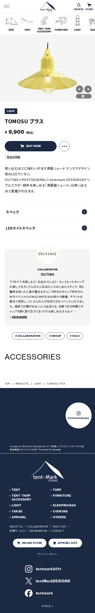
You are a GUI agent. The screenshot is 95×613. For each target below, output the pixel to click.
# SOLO (75, 335)
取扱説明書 (14, 157)
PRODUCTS (22, 383)
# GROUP (55, 335)
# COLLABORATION (28, 335)
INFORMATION (38, 530)
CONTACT (58, 530)
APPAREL (19, 517)
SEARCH (79, 7)
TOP (7, 383)
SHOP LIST (59, 526)
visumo (56, 449)
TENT (16, 490)
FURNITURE (62, 495)
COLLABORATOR (37, 526)
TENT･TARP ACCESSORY (21, 497)
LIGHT (38, 383)
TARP (57, 490)
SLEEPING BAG (64, 505)
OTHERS (59, 517)
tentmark (39, 593)
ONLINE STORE (29, 543)
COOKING (60, 511)
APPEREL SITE (65, 543)
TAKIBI (17, 511)
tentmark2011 (43, 569)
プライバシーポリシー (47, 554)
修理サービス (17, 530)
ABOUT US (16, 526)
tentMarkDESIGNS (47, 581)
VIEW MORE (19, 317)
